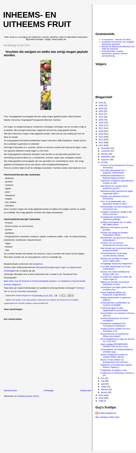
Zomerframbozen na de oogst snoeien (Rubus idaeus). (113, 254)
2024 (101, 108)
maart (104, 387)
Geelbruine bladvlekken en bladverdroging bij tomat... (113, 176)
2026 (101, 102)
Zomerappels (10, 271)
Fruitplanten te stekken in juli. (113, 370)
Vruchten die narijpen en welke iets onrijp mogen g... (116, 278)
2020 (101, 120)
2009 (101, 398)
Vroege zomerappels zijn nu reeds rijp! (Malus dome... (115, 223)
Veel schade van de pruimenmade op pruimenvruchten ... (117, 249)
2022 (101, 114)
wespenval (37, 264)
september (106, 157)
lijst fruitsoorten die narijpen (67, 300)
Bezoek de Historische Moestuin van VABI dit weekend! (118, 47)
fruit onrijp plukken (29, 300)
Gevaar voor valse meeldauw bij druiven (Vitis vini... (114, 273)
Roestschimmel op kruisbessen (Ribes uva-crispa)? (114, 335)
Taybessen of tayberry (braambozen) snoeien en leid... (117, 182)
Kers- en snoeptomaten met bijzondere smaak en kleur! (113, 202)
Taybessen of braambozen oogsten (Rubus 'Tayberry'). (116, 366)
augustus (105, 159)
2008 (101, 401)
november (106, 151)
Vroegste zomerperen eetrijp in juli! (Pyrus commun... (116, 213)
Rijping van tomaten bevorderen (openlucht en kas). (114, 283)
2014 (101, 137)
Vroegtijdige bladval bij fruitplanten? (116, 263)
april (103, 384)
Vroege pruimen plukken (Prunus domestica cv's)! (115, 330)
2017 (101, 128)
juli (102, 162)
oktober (104, 154)
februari (105, 389)
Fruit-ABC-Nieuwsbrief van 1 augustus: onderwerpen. (113, 171)
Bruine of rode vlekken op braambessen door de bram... (114, 361)
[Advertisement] (109, 17)
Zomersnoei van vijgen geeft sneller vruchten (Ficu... (116, 288)
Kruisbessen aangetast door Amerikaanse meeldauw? (113, 324)
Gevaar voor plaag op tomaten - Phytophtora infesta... (114, 233)
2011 (101, 145)
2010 (101, 395)
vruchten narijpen (25, 303)
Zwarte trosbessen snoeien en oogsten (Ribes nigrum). (114, 355)
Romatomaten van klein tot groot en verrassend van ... (116, 208)
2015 (101, 134)
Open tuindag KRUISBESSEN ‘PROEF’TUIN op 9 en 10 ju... (114, 345)
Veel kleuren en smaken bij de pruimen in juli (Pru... (113, 187)
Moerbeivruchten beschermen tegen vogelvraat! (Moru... (116, 192)
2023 (101, 111)
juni (103, 378)
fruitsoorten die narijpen (47, 300)
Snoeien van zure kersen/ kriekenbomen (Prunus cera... (114, 244)
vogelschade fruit (10, 303)
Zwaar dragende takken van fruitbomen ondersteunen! (113, 293)
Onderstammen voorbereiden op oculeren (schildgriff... (115, 304)
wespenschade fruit (40, 303)
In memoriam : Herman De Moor (116, 39)
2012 (101, 142)
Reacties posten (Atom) (28, 396)
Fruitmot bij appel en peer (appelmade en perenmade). (114, 309)
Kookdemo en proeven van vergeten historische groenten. (118, 43)
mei (103, 381)
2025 (101, 105)
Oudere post (85, 390)
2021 (101, 117)
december (106, 148)
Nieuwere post (10, 390)
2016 (101, 131)
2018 (101, 125)
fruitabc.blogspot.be (107, 413)
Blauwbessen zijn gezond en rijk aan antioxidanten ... (116, 239)
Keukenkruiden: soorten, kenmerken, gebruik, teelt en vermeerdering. (114, 53)
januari (104, 392)
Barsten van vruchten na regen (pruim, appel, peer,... (114, 259)
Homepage (48, 390)
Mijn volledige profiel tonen (107, 417)
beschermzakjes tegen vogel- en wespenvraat (60, 267)
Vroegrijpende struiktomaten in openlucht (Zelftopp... (114, 218)
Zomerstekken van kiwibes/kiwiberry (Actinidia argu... (116, 350)
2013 (101, 139)
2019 (101, 122)
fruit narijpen (16, 300)
